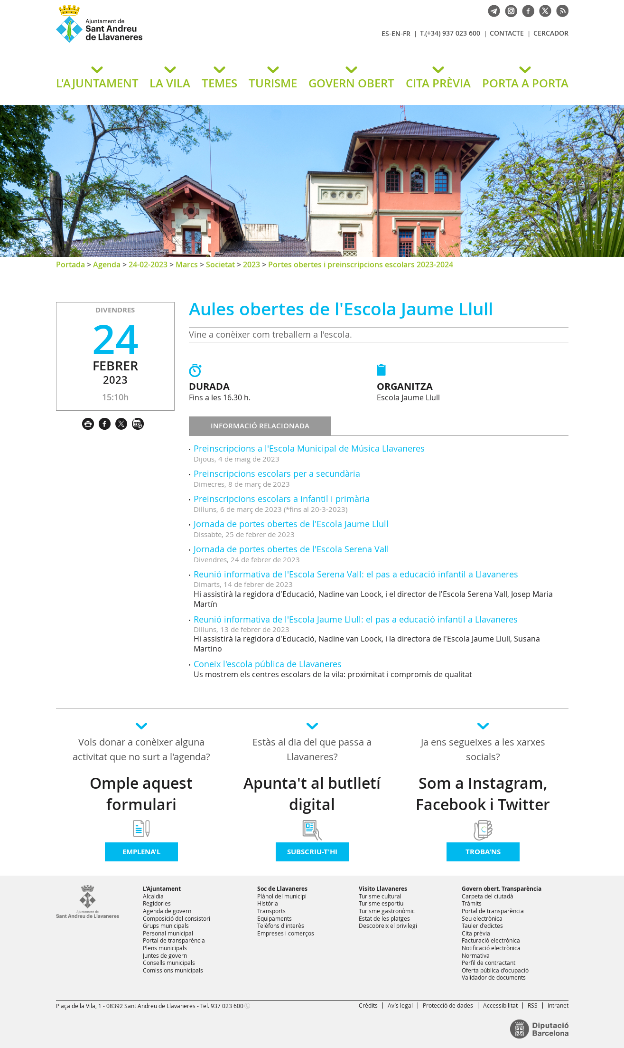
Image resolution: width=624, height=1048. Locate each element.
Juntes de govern (165, 955)
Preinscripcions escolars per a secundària (277, 473)
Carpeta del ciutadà (487, 896)
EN (395, 33)
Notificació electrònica (491, 948)
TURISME (273, 83)
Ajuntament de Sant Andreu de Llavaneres (167, 42)
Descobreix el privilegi (388, 925)
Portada (70, 264)
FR (406, 33)
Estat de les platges (384, 918)
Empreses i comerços (285, 933)
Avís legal (400, 1005)
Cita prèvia (476, 933)
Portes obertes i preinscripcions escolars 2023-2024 (360, 264)
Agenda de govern (167, 911)
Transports (271, 911)
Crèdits (368, 1005)
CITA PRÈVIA (438, 83)
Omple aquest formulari (141, 794)
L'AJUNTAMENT (97, 83)
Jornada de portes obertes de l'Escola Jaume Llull (291, 523)
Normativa (476, 955)
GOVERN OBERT (351, 83)
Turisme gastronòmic (387, 911)
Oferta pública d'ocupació (495, 970)
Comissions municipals (173, 970)
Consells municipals (169, 962)
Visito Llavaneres (383, 889)
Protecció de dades (448, 1005)
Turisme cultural (380, 896)
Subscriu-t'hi (312, 852)
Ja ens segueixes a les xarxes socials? (483, 749)
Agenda (107, 264)
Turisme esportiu (381, 903)
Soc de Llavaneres (282, 889)
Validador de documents (494, 977)
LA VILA (169, 83)
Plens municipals (165, 948)
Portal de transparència (174, 940)
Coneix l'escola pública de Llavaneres (268, 664)
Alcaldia (153, 896)
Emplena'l (141, 852)
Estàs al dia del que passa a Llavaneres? (312, 749)
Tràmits (472, 903)
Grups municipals (166, 925)
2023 (251, 264)
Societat (220, 264)
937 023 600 (227, 1006)
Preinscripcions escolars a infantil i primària (282, 498)
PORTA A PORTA (525, 83)
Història (267, 903)
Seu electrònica (482, 918)
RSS (533, 1005)
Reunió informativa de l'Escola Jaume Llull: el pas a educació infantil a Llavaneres (356, 619)
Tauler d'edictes (482, 925)
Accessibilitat (500, 1005)
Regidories (157, 903)
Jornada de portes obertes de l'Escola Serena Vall (291, 549)
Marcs (187, 264)
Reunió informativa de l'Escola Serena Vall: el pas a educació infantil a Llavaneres (356, 574)
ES (385, 33)
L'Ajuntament (162, 889)
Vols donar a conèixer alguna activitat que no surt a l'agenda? (141, 749)
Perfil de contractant (488, 962)
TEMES (219, 83)
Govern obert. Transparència (501, 889)
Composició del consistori (176, 918)
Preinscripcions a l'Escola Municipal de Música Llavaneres (309, 448)
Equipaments (274, 918)
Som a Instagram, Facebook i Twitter (483, 794)
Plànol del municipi (282, 896)
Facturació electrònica (491, 940)
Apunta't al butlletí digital (312, 794)
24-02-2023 (148, 264)
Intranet (558, 1005)
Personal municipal (168, 933)
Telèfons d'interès (280, 925)
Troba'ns (483, 852)
